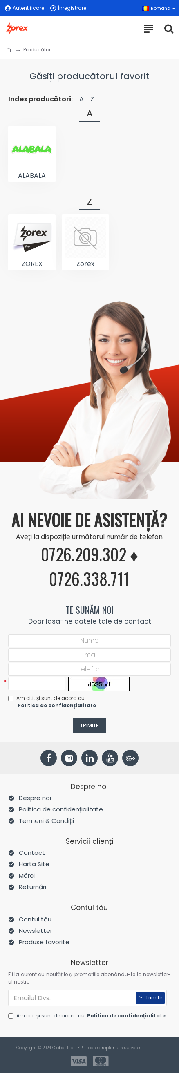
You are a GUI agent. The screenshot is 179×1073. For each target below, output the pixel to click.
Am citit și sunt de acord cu (52, 702)
